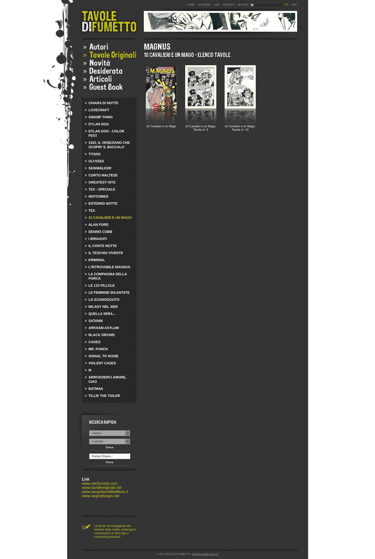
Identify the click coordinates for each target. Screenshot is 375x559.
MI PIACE (243, 4)
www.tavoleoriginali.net (102, 488)
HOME (190, 4)
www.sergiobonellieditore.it (105, 492)
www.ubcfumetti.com (100, 483)
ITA (286, 4)
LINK (216, 4)
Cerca (109, 447)
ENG (294, 4)
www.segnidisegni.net (100, 496)
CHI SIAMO (204, 4)
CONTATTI (229, 4)
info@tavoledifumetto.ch (205, 554)
